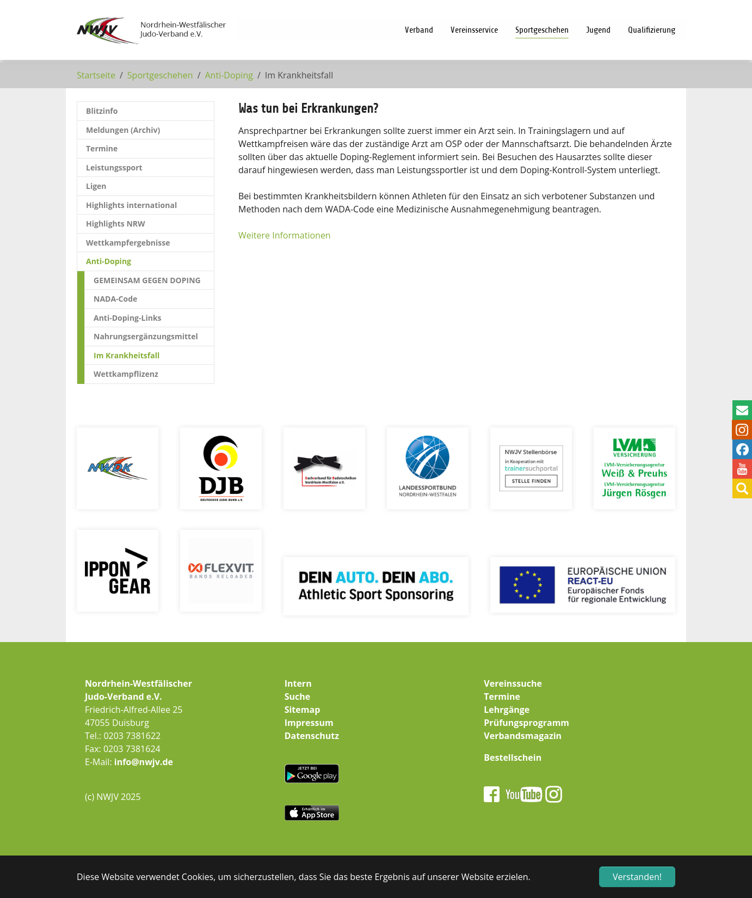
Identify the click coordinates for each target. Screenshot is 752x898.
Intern (298, 683)
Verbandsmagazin (523, 736)
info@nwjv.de (143, 762)
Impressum (309, 723)
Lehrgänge (506, 710)
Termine (502, 696)
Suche (298, 696)
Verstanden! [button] (637, 877)
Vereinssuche (513, 683)
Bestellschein (512, 757)
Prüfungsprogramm (526, 723)
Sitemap (302, 710)
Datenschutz (312, 736)
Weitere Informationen (284, 235)
